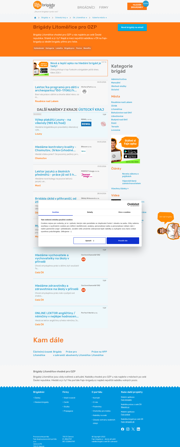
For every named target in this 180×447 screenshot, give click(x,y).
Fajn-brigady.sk (127, 419)
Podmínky (97, 404)
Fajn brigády (126, 397)
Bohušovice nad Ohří (121, 110)
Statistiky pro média (101, 408)
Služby (67, 404)
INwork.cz (125, 404)
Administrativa (119, 76)
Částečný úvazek (42, 351)
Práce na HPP (99, 351)
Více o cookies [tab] (124, 212)
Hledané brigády (42, 399)
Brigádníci (86, 7)
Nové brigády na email (132, 26)
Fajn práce (125, 412)
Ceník (66, 399)
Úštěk (114, 103)
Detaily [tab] (90, 212)
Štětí (113, 120)
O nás (95, 399)
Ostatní (115, 87)
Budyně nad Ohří (119, 117)
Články (37, 395)
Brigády (59, 351)
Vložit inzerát (69, 395)
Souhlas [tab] (55, 212)
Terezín (115, 124)
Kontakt (96, 395)
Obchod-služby (118, 83)
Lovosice (115, 127)
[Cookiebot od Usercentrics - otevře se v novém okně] (129, 204)
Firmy (103, 7)
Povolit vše (122, 241)
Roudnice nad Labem (121, 99)
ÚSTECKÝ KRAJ (91, 107)
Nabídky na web (100, 413)
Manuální (115, 80)
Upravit (89, 241)
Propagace (68, 408)
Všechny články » (120, 185)
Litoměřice (116, 106)
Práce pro (78, 351)
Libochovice (117, 113)
